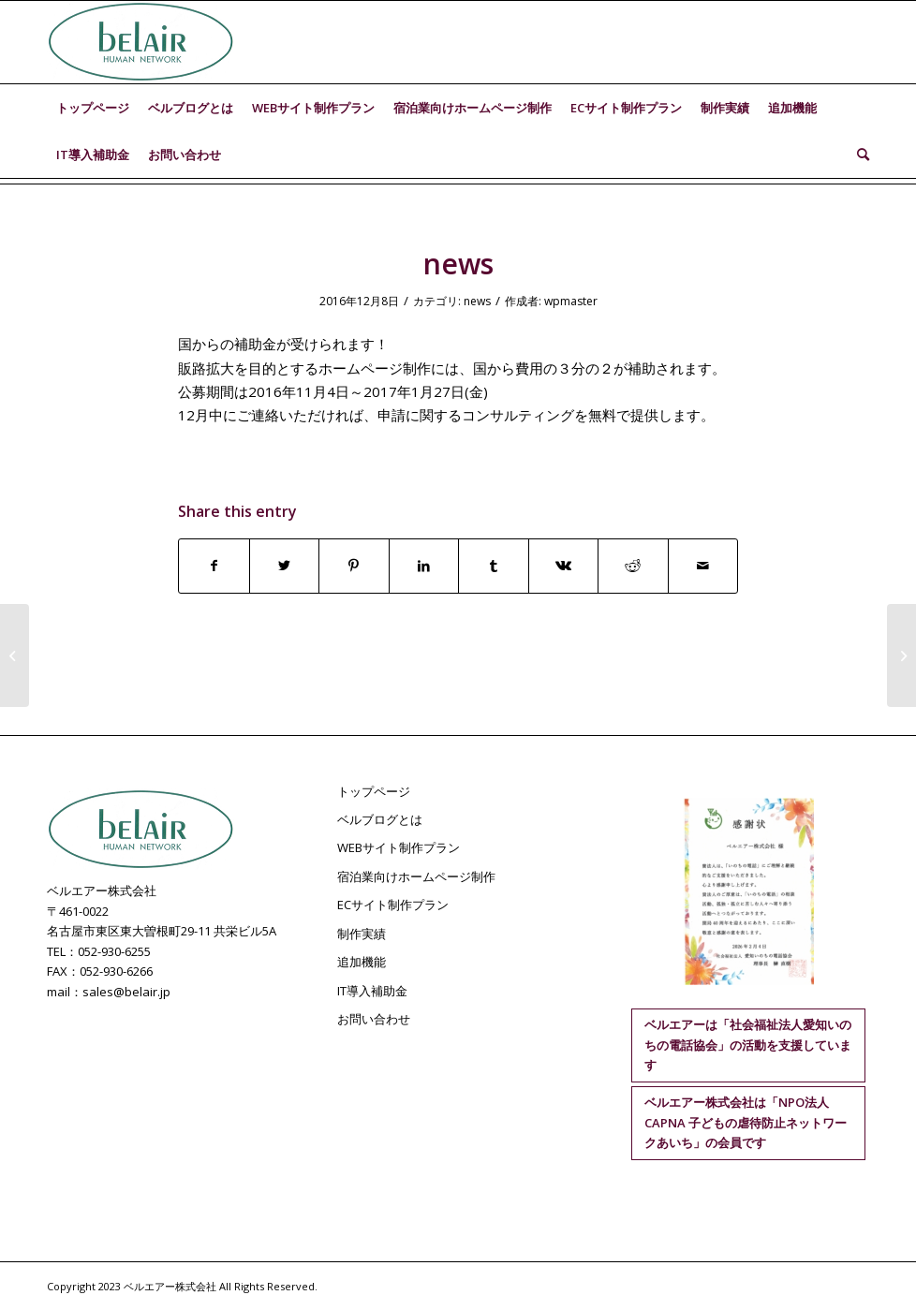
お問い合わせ (373, 1018)
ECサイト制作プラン (393, 904)
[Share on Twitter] (284, 565)
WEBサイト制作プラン (398, 847)
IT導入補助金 (372, 990)
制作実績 (361, 933)
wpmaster (571, 301)
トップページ (373, 791)
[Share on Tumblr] (493, 565)
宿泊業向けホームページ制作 (416, 876)
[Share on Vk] (563, 565)
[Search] (858, 154)
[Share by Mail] (703, 565)
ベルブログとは (379, 819)
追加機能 (361, 961)
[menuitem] (93, 107)
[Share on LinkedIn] (424, 565)
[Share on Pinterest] (354, 565)
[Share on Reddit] (633, 565)
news (477, 301)
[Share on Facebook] (214, 565)
